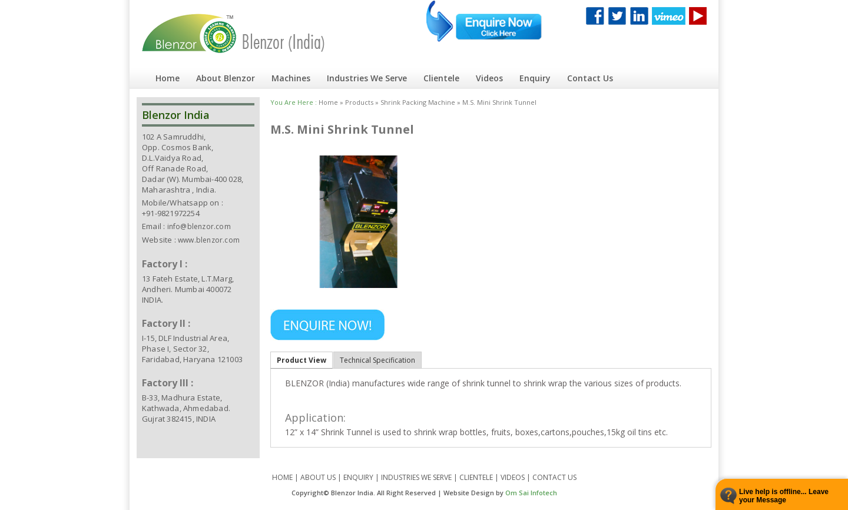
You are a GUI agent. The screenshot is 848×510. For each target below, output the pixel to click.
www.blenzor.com (209, 240)
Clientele (441, 78)
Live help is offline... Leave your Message (784, 496)
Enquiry (535, 78)
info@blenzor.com (199, 226)
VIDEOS (513, 477)
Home (167, 78)
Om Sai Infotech (531, 492)
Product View (301, 360)
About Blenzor (225, 78)
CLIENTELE (476, 477)
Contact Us (590, 78)
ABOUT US (318, 477)
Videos (489, 78)
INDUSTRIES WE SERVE (416, 477)
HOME (282, 477)
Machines (290, 78)
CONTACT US (554, 477)
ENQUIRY (358, 477)
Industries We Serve (367, 78)
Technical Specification (377, 360)
